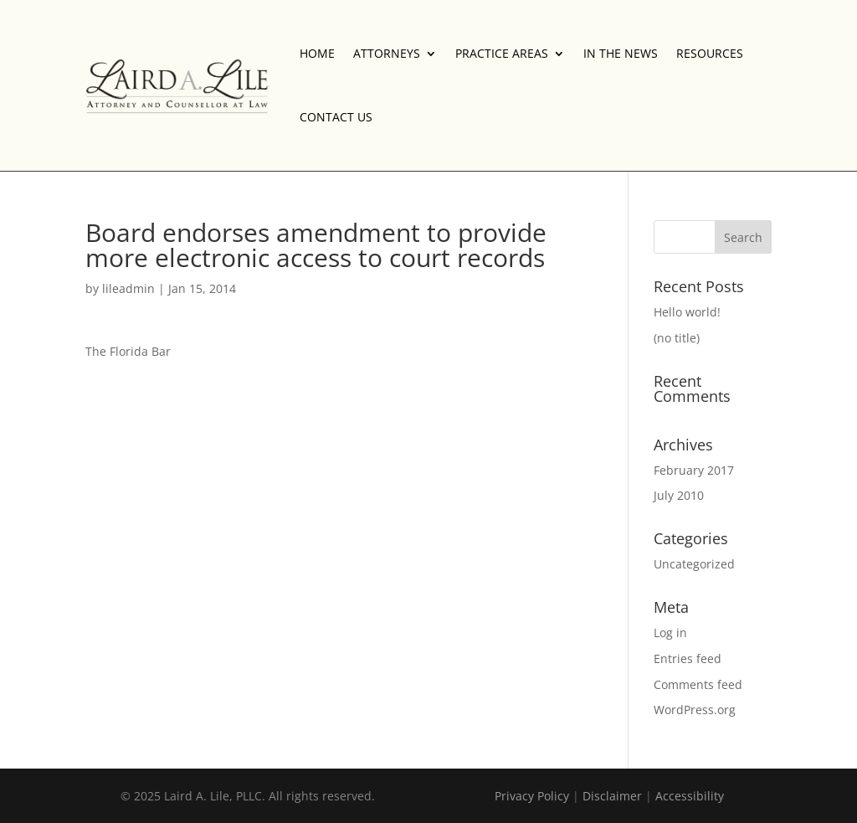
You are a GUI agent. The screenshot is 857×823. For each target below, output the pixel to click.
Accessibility (689, 796)
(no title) (677, 338)
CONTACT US (336, 117)
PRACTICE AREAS (501, 53)
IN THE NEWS (620, 53)
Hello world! (687, 312)
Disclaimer (612, 796)
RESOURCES (709, 53)
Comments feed (698, 684)
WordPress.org (695, 710)
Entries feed (687, 658)
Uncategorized (694, 564)
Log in (670, 632)
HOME (317, 53)
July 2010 (679, 495)
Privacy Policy (532, 796)
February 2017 (694, 470)
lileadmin (128, 288)
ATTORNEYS (386, 53)
